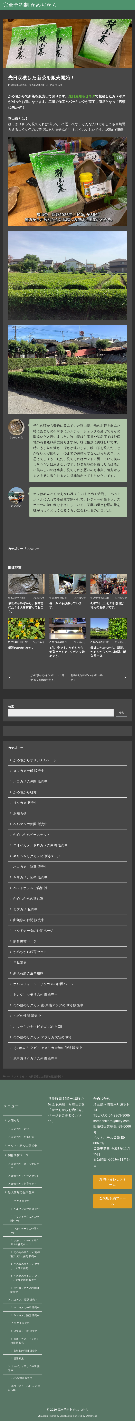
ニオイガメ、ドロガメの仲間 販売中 (40, 845)
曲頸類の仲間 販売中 (28, 920)
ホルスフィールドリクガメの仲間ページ (43, 984)
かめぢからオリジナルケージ (35, 760)
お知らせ (57, 85)
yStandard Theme (47, 1416)
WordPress (91, 1416)
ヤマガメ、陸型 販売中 (30, 877)
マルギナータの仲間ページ (33, 930)
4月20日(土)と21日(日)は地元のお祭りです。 (107, 605)
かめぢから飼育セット (30, 952)
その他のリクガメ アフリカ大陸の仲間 (42, 1037)
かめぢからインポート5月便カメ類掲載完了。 (47, 677)
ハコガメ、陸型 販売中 (30, 866)
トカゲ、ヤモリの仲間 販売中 (35, 994)
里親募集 (20, 962)
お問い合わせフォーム (112, 1181)
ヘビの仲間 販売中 (27, 1016)
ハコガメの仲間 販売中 (30, 781)
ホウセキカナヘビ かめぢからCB (37, 1026)
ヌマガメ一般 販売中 (28, 770)
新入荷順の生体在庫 (28, 973)
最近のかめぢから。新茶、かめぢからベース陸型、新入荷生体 (108, 652)
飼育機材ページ (25, 941)
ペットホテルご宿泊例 (30, 888)
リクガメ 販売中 (25, 803)
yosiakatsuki (66, 1416)
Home (7, 1076)
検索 (11, 706)
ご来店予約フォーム (112, 1201)
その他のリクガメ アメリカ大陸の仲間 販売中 (47, 1048)
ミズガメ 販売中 (25, 909)
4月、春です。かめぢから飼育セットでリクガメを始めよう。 (67, 652)
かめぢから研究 (25, 792)
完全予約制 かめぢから (30, 5)
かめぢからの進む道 (28, 898)
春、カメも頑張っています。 (65, 605)
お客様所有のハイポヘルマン (86, 677)
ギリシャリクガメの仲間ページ (36, 856)
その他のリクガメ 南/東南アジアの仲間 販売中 (48, 1005)
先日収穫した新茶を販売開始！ (46, 1076)
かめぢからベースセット (31, 834)
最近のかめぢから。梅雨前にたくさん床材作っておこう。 (26, 607)
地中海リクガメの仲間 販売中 (35, 1058)
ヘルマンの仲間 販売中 (30, 824)
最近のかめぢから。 (21, 647)
